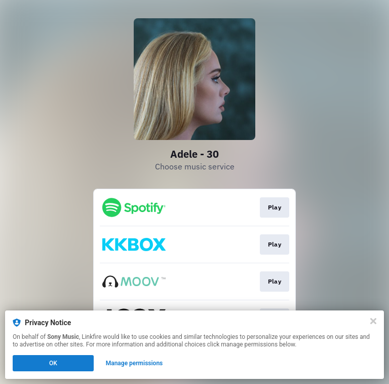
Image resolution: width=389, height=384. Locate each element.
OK (53, 363)
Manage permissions (134, 363)
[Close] (373, 321)
